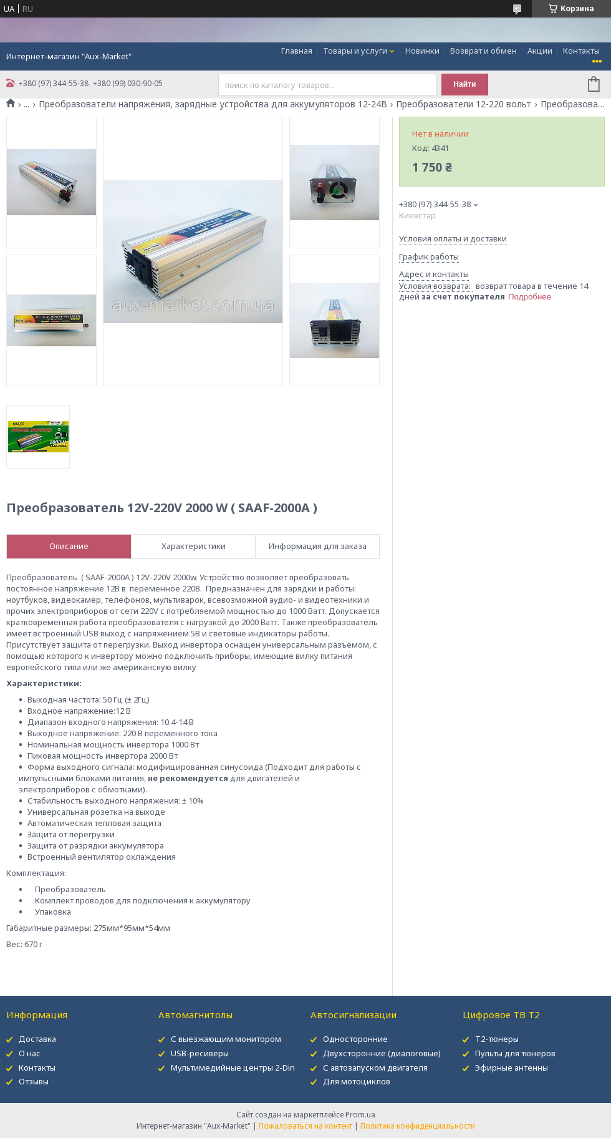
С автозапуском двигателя (375, 1067)
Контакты (581, 50)
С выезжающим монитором (226, 1038)
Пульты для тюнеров (515, 1053)
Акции (539, 50)
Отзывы (34, 1081)
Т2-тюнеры (497, 1038)
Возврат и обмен (483, 50)
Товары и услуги (355, 50)
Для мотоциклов (356, 1081)
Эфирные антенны (511, 1067)
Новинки (422, 50)
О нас (30, 1053)
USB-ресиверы (200, 1053)
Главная (296, 50)
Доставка (37, 1038)
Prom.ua (360, 1114)
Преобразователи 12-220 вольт (463, 104)
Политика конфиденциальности (417, 1126)
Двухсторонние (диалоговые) (382, 1053)
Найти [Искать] (464, 84)
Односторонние (355, 1038)
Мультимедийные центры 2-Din (233, 1067)
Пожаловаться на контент (305, 1126)
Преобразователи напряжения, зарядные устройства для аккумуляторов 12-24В (213, 104)
